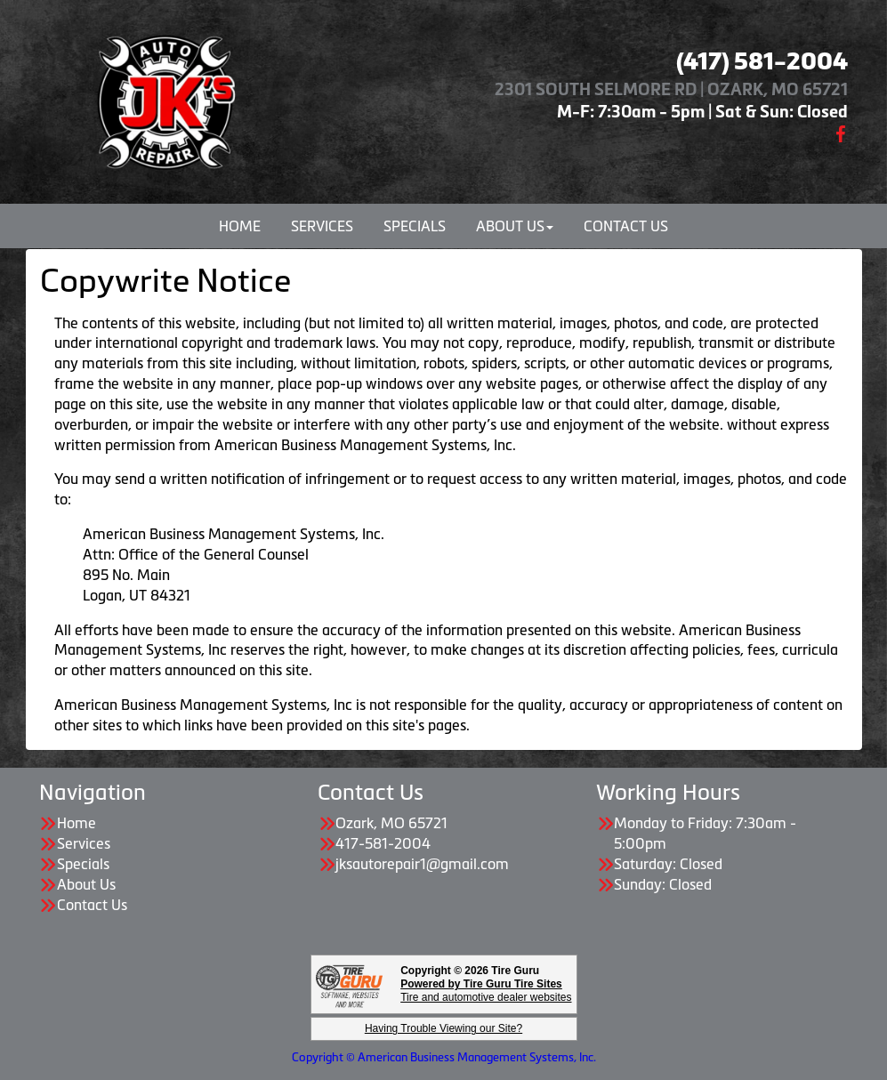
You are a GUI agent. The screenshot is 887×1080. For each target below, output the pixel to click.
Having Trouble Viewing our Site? (443, 1028)
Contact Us (626, 226)
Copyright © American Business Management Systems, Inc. (444, 1057)
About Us (514, 226)
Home (240, 226)
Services (322, 226)
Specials (414, 226)
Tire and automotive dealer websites (485, 990)
